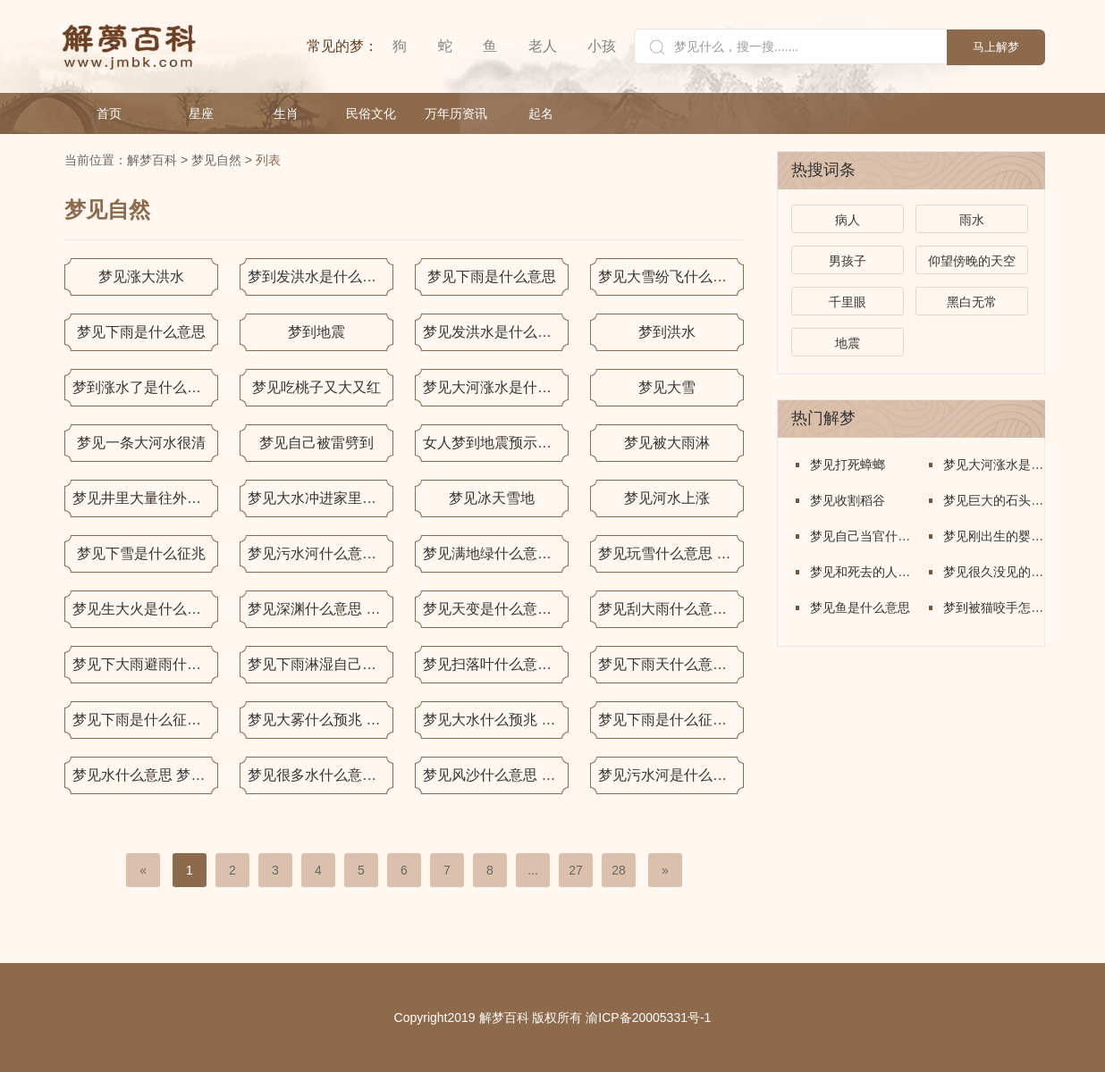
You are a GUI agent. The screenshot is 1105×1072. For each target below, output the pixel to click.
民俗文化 (371, 113)
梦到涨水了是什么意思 (143, 387)
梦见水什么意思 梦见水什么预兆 (145, 775)
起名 (540, 113)
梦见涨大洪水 (141, 276)
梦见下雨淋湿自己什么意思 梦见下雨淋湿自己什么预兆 (320, 664)
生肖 (286, 113)
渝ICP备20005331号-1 (648, 1017)
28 (619, 870)
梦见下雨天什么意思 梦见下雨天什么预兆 (671, 664)
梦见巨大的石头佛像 (993, 500)
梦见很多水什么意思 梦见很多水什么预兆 (320, 775)
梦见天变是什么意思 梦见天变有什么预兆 (496, 608)
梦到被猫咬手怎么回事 (993, 607)
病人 (847, 220)
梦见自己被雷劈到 (316, 442)
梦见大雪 (667, 387)
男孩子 (847, 261)
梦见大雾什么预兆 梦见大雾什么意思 (320, 719)
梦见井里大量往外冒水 (143, 498)
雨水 (971, 220)
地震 (847, 343)
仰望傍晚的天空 (972, 261)
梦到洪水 (667, 331)
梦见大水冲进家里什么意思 (320, 498)
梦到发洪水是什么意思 (319, 276)
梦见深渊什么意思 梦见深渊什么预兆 (320, 608)
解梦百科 (152, 160)
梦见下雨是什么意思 (491, 276)
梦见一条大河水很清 (141, 442)
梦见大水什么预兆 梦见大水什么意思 (496, 719)
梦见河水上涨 (667, 498)
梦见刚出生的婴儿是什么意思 (993, 536)
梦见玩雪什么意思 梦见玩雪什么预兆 (671, 553)
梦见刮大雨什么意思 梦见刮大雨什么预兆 (671, 608)
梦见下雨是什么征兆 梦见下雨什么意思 (671, 719)
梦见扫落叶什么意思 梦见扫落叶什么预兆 (496, 664)
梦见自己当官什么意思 (860, 536)
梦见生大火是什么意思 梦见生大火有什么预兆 (145, 608)
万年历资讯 (456, 113)
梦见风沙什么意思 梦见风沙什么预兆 (496, 775)
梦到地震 (316, 331)
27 (576, 870)
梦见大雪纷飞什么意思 (669, 276)
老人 (542, 46)
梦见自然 (216, 160)
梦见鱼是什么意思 (860, 607)
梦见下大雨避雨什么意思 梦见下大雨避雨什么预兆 (145, 664)
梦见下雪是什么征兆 (141, 553)
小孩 (601, 46)
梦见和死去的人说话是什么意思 (860, 572)
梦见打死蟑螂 (847, 464)
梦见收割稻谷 (847, 500)
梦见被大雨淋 (667, 442)
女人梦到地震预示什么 (494, 442)
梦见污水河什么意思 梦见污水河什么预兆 (320, 553)
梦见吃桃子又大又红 (316, 387)
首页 (109, 113)
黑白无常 (972, 302)
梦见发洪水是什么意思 (494, 331)
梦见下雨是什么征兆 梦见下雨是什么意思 (145, 719)
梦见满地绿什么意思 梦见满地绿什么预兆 (496, 553)
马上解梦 (996, 47)
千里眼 (847, 302)
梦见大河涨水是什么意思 (496, 387)
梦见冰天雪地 (492, 498)
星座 (201, 113)
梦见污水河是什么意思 (669, 775)
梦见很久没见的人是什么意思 (993, 572)
